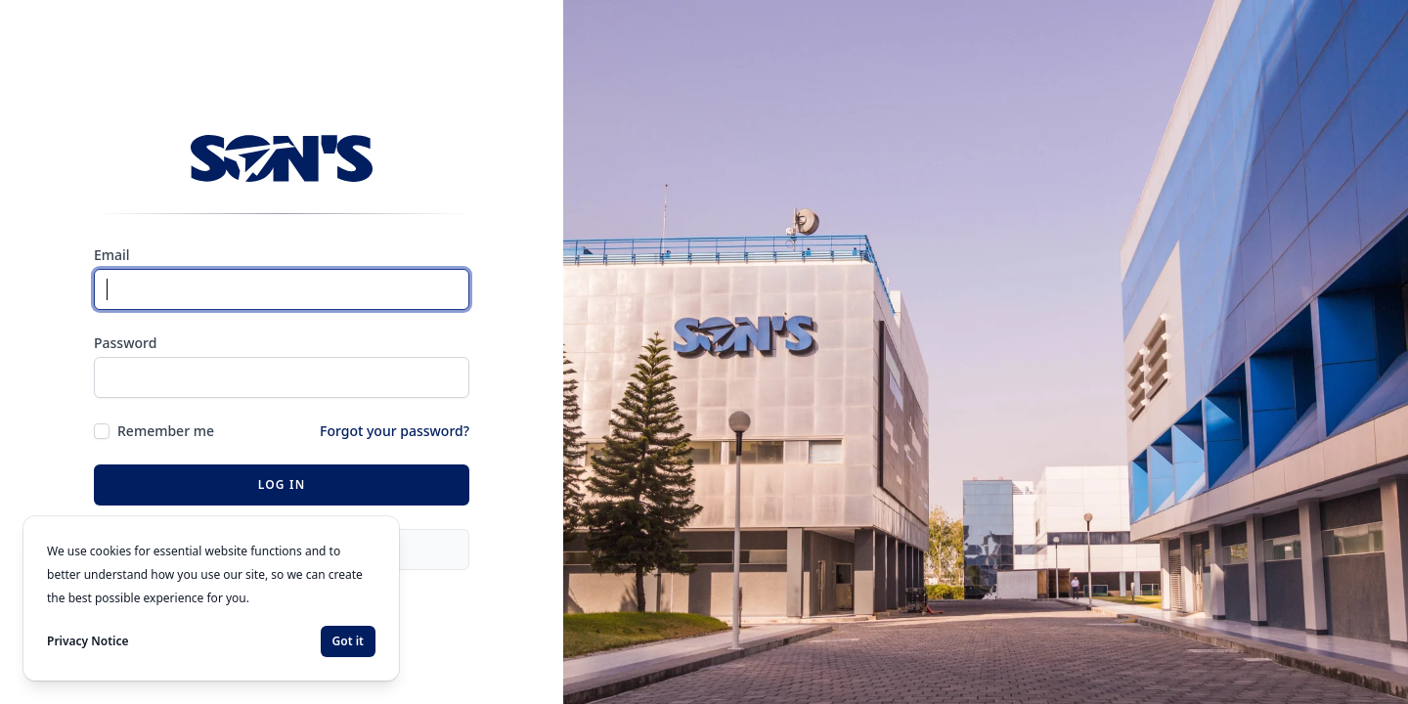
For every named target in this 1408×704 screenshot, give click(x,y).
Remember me (165, 430)
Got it (348, 641)
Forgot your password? (394, 430)
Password (125, 342)
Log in (282, 484)
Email (112, 254)
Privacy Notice (88, 641)
